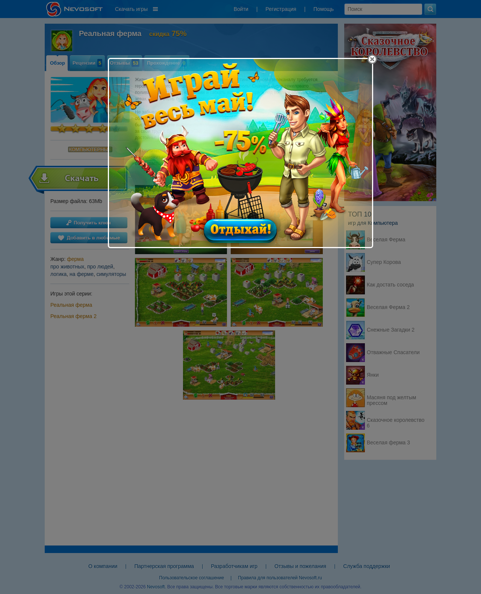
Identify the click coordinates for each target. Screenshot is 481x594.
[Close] (372, 59)
